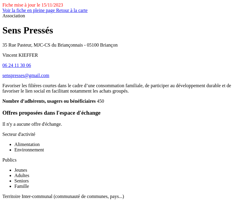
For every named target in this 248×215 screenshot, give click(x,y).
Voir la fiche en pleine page (29, 10)
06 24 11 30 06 (16, 65)
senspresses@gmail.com (25, 75)
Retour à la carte (71, 10)
